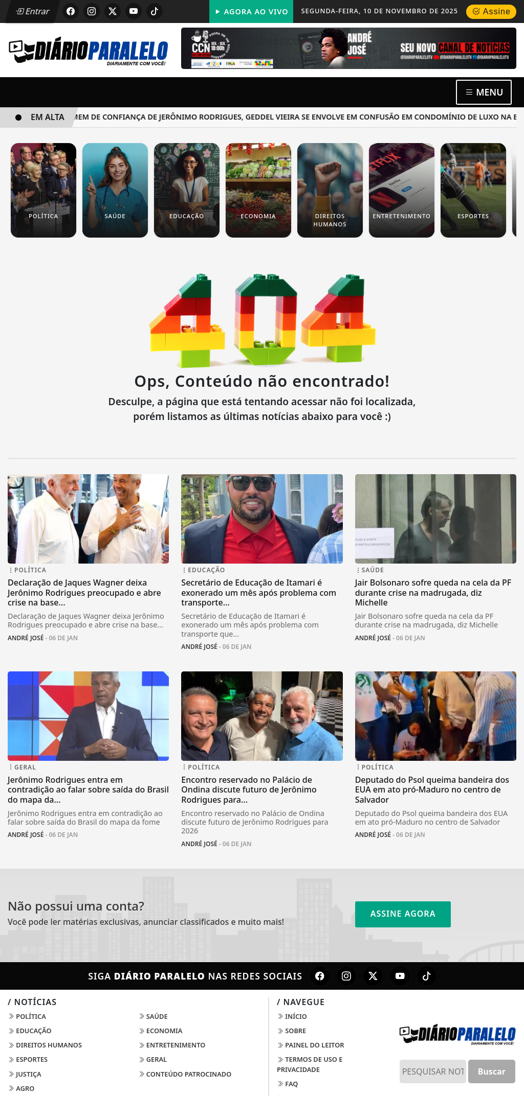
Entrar (32, 11)
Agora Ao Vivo (251, 11)
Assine (491, 11)
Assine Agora (403, 913)
